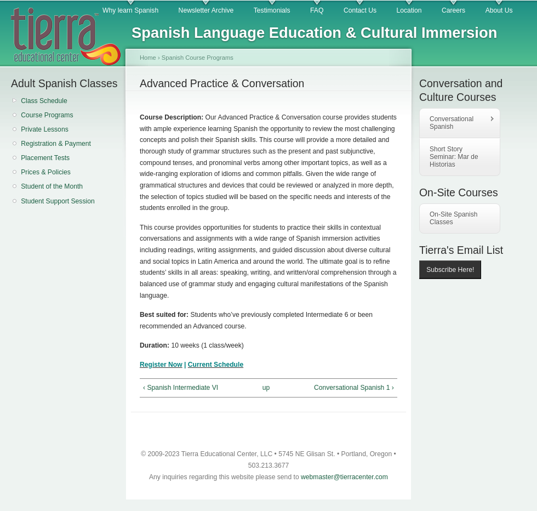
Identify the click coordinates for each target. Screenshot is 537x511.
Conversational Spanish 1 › (354, 387)
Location (409, 10)
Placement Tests (45, 158)
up (266, 387)
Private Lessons (44, 129)
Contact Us (360, 10)
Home (148, 57)
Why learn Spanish (130, 10)
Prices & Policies (46, 172)
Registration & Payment (56, 143)
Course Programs (47, 115)
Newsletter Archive (206, 10)
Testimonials (272, 10)
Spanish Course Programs (197, 57)
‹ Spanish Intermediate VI (180, 387)
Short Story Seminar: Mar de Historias (454, 156)
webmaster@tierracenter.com (344, 477)
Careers (453, 10)
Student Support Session (58, 201)
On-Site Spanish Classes (453, 218)
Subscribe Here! (450, 270)
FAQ (316, 10)
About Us (499, 10)
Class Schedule (44, 101)
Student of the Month (52, 186)
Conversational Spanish (457, 122)
